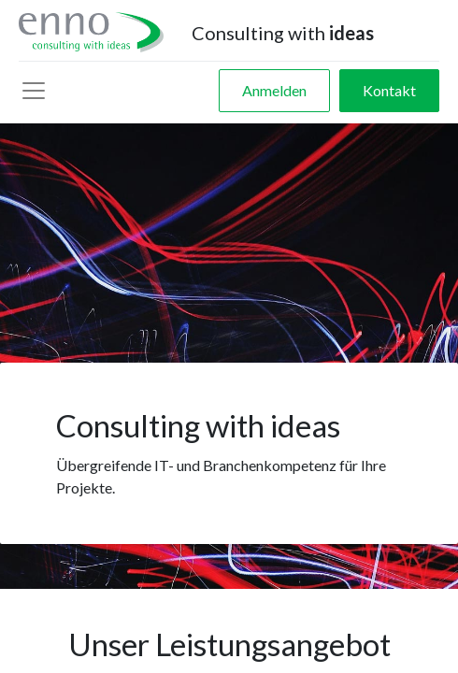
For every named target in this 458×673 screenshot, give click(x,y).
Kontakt (389, 90)
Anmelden (274, 90)
